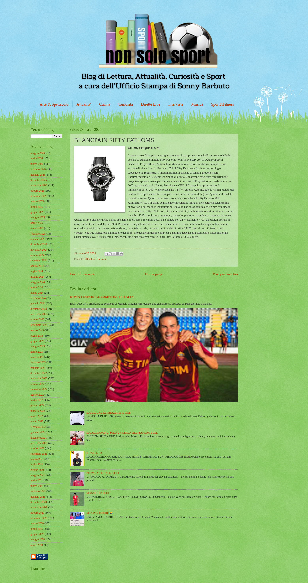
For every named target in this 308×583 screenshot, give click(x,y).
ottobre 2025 (37, 190)
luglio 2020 (37, 528)
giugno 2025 (37, 212)
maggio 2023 (38, 346)
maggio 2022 (38, 410)
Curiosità (125, 104)
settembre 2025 (39, 196)
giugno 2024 (37, 276)
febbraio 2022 (38, 426)
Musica (197, 104)
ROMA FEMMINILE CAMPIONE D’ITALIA (102, 297)
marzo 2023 (37, 357)
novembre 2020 (39, 507)
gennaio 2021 (38, 496)
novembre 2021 (39, 443)
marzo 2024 (37, 292)
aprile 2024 (37, 287)
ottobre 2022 (37, 384)
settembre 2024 (39, 260)
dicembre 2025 (39, 180)
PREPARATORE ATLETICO (102, 473)
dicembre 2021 (39, 437)
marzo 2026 (37, 163)
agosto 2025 (37, 201)
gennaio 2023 (38, 367)
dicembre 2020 (39, 502)
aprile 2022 (37, 416)
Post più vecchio (225, 274)
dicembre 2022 (39, 373)
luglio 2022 (37, 400)
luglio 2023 (37, 335)
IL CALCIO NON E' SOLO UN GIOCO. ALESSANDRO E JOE (122, 432)
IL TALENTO (94, 452)
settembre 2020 (39, 518)
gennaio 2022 (38, 432)
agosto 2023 (37, 330)
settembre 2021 (39, 453)
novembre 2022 (39, 378)
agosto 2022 (37, 394)
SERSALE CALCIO (97, 493)
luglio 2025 (37, 206)
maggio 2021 (38, 475)
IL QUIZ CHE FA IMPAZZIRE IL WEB (108, 412)
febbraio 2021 (38, 491)
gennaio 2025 (38, 239)
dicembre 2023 (39, 308)
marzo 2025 (37, 228)
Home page (153, 274)
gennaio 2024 (38, 303)
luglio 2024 (37, 271)
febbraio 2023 (38, 362)
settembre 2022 (39, 389)
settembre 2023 (39, 324)
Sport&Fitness (222, 104)
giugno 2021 (37, 469)
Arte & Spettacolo (54, 104)
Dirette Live (150, 104)
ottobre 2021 (37, 448)
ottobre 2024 (37, 255)
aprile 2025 (37, 222)
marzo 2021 (37, 485)
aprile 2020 (37, 545)
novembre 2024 (39, 249)
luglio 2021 (37, 464)
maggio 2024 (38, 282)
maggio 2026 (38, 153)
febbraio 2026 (38, 169)
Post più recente (82, 274)
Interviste (175, 104)
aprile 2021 (37, 480)
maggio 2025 (38, 217)
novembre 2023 (39, 314)
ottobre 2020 (37, 512)
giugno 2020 (37, 534)
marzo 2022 (37, 421)
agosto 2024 (37, 265)
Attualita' (83, 104)
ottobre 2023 (37, 319)
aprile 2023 (37, 351)
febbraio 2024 (38, 298)
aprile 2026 (37, 158)
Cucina (104, 104)
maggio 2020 (38, 539)
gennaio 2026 (38, 174)
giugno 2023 (37, 341)
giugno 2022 (37, 405)
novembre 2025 (39, 185)
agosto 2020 (37, 523)
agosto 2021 (37, 459)
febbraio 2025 (38, 233)
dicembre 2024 (39, 244)
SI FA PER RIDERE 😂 (99, 513)
